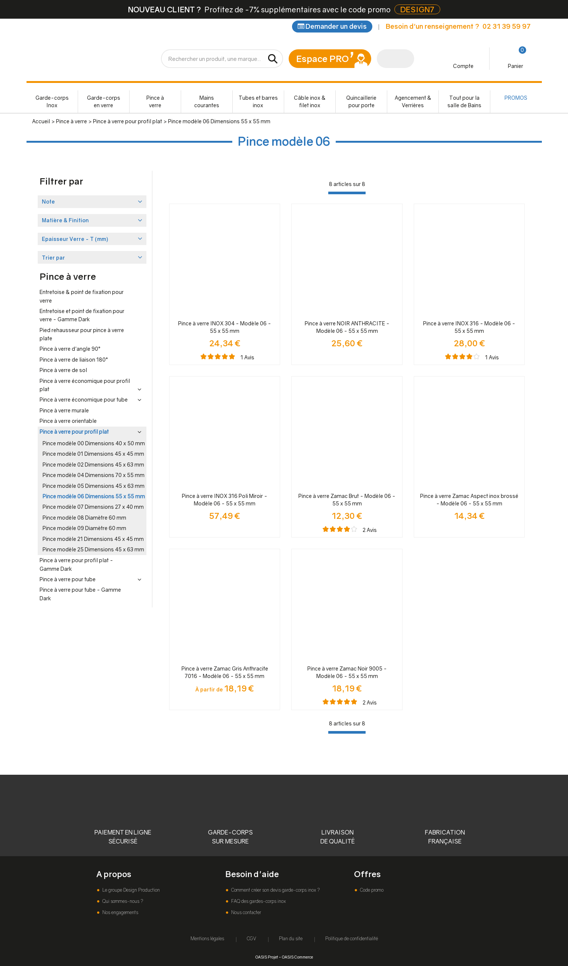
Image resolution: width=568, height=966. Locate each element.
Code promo (371, 890)
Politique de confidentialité (351, 938)
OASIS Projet (266, 956)
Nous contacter (245, 912)
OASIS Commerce (297, 956)
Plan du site (290, 938)
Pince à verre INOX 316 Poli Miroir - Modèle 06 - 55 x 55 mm (224, 500)
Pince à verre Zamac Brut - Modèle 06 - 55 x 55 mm (346, 500)
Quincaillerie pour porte (361, 101)
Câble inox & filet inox (310, 101)
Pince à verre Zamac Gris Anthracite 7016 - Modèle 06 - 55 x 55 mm (224, 672)
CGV (251, 938)
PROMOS (516, 98)
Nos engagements (119, 912)
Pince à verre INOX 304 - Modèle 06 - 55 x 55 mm (224, 327)
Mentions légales (207, 938)
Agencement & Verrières (413, 101)
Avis (247, 357)
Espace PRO (322, 58)
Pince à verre (155, 101)
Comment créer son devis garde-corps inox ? (275, 890)
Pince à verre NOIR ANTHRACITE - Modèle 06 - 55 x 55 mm (347, 327)
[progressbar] (347, 193)
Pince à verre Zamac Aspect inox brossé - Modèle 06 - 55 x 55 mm (469, 500)
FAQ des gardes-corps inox (258, 901)
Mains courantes (206, 101)
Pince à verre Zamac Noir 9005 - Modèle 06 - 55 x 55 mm (347, 672)
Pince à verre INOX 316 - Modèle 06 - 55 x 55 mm (469, 327)
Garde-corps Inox (52, 101)
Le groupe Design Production (130, 890)
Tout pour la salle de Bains (464, 101)
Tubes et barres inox (258, 101)
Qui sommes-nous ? (122, 901)
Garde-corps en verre (103, 101)
